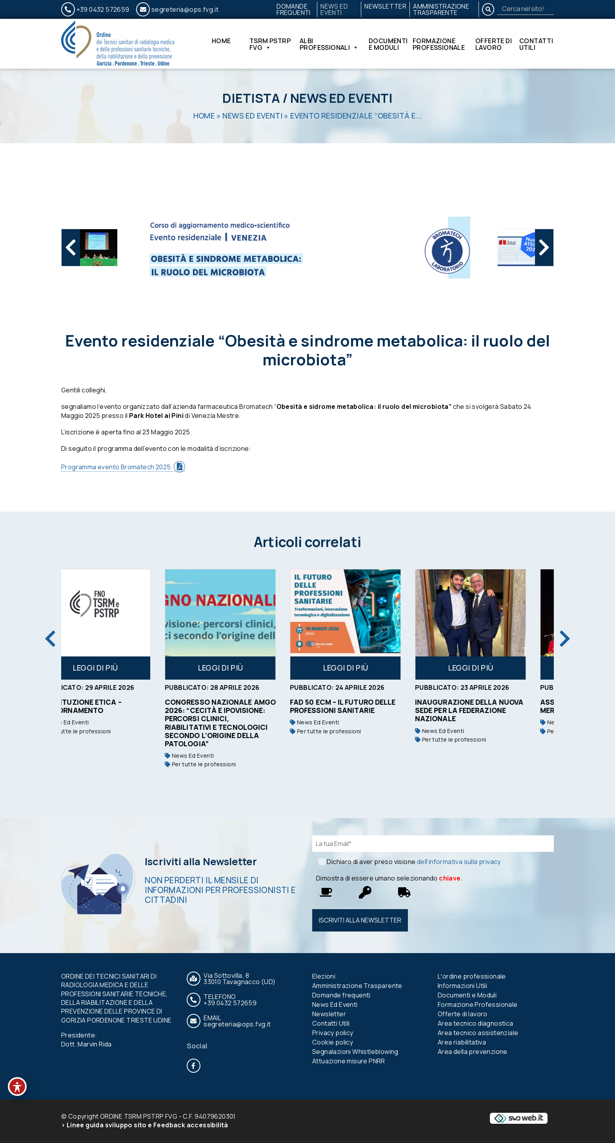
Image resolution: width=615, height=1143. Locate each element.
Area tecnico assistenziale (478, 1032)
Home (221, 41)
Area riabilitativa (462, 1042)
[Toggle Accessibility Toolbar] (17, 1086)
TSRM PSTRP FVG (270, 44)
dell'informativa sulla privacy (459, 861)
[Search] (525, 8)
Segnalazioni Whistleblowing (355, 1051)
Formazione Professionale (439, 44)
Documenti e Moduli (388, 44)
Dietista (251, 98)
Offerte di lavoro (493, 44)
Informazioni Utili (462, 985)
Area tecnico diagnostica (475, 1023)
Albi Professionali (329, 44)
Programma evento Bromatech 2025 (116, 467)
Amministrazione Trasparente (441, 9)
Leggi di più (120, 668)
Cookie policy (332, 1042)
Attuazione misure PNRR (348, 1061)
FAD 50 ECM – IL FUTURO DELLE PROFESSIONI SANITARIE (367, 706)
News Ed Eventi (334, 9)
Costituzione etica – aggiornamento (105, 706)
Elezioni (323, 976)
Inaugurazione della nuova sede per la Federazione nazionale (494, 710)
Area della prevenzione (473, 1051)
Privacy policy (332, 1032)
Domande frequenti (294, 9)
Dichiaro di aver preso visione (413, 861)
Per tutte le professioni (99, 731)
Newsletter (385, 6)
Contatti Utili (536, 44)
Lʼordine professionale (472, 976)
